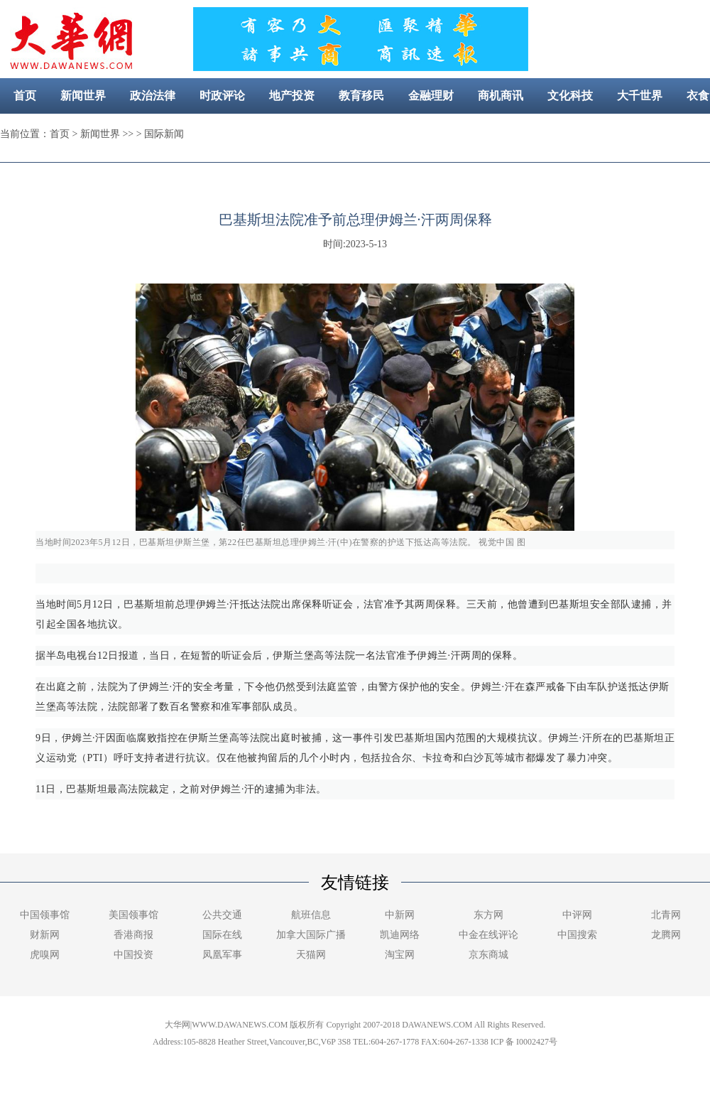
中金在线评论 (488, 934)
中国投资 (133, 954)
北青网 (666, 915)
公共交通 (222, 915)
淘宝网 (400, 954)
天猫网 (311, 954)
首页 (24, 96)
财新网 (45, 934)
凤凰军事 (222, 954)
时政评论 (222, 96)
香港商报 (133, 934)
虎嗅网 (45, 954)
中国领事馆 (45, 915)
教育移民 (361, 96)
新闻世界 (83, 96)
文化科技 (570, 96)
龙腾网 (666, 934)
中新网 (400, 915)
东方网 (488, 915)
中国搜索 (577, 934)
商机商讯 (500, 96)
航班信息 (311, 915)
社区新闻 (407, 131)
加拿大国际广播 (311, 934)
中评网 (577, 915)
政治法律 (152, 96)
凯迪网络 (400, 934)
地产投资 (292, 96)
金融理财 (431, 96)
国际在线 (222, 934)
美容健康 (338, 131)
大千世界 (639, 96)
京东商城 (488, 954)
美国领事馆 (133, 915)
